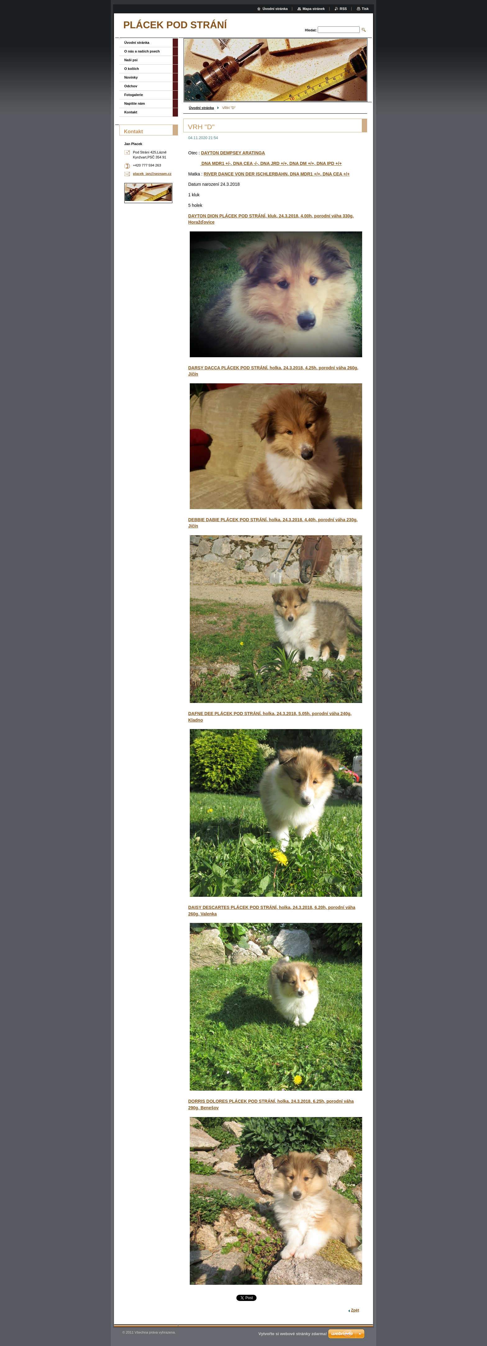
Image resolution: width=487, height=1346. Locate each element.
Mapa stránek (314, 9)
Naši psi (131, 60)
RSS (343, 9)
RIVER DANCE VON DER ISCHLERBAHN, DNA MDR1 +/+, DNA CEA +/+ (277, 173)
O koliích (131, 69)
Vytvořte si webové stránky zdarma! (292, 1333)
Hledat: (311, 30)
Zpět (355, 1310)
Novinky (131, 77)
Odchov (130, 86)
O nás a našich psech (142, 51)
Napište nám (134, 103)
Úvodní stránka (201, 108)
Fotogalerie (133, 95)
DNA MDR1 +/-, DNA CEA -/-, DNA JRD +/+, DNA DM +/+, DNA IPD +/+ (271, 163)
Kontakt (130, 112)
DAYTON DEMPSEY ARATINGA (233, 152)
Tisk (365, 9)
